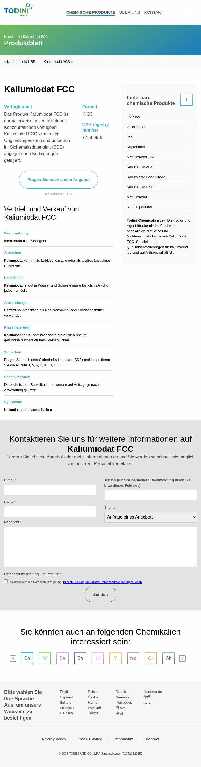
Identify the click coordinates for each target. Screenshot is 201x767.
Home (8, 37)
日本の (121, 708)
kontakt (153, 12)
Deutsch (66, 713)
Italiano (65, 702)
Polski (92, 692)
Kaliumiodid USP (140, 187)
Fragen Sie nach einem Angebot (58, 179)
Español (66, 697)
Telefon (147, 483)
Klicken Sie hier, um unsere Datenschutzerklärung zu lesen (102, 582)
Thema (109, 507)
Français (67, 708)
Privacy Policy (54, 739)
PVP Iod (133, 117)
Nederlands (153, 692)
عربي (148, 702)
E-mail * (10, 480)
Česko (93, 697)
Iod (18, 37)
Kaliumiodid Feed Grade (146, 177)
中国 (119, 713)
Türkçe (93, 713)
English (66, 692)
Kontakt (152, 739)
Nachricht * (13, 522)
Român (93, 702)
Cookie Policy (90, 739)
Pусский (94, 708)
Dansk (121, 692)
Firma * (10, 502)
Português (124, 702)
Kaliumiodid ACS (58, 62)
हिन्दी (147, 697)
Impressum (123, 739)
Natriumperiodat (139, 207)
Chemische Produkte (90, 12)
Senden (100, 594)
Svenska (122, 697)
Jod (130, 137)
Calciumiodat (137, 127)
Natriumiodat (137, 197)
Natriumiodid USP (19, 62)
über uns (129, 12)
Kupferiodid (136, 147)
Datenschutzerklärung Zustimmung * (33, 574)
